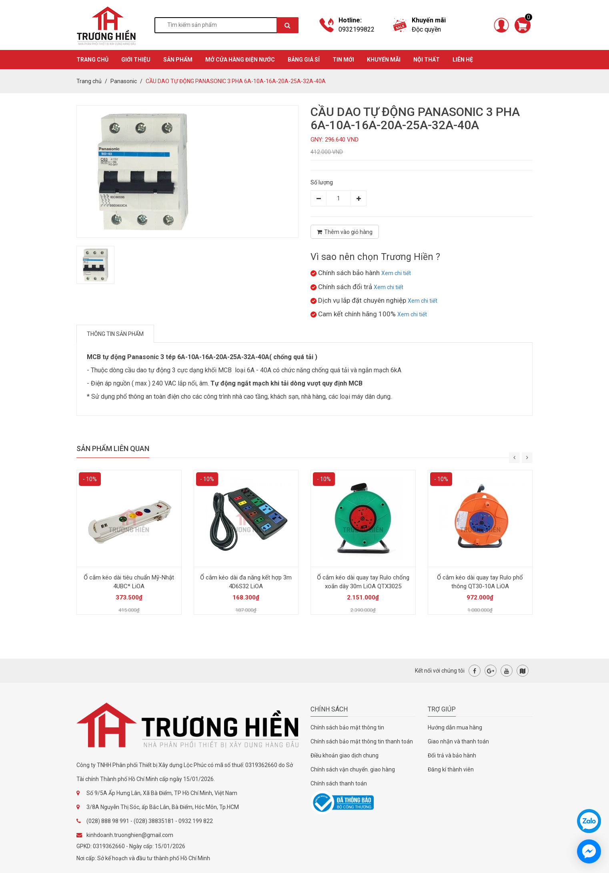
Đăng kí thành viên (451, 769)
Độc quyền (426, 29)
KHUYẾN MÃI (384, 59)
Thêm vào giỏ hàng (345, 232)
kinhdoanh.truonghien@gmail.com (129, 835)
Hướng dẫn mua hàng (455, 727)
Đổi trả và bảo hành (452, 755)
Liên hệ (463, 59)
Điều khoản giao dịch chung (345, 755)
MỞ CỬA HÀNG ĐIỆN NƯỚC (240, 59)
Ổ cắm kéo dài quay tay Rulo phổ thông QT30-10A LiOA (480, 582)
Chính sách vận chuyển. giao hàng (353, 769)
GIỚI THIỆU (135, 59)
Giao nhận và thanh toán (458, 741)
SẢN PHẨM (177, 59)
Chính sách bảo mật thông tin (347, 727)
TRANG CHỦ (92, 59)
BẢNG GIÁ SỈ (304, 59)
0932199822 (357, 29)
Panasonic (123, 81)
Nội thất (426, 59)
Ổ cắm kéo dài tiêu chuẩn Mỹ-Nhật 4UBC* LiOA (129, 582)
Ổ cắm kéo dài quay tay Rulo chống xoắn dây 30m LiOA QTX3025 (363, 582)
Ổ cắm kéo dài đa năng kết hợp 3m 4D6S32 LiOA (246, 582)
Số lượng (322, 182)
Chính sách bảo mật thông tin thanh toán (362, 741)
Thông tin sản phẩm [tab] (115, 334)
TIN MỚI (343, 59)
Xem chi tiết (396, 273)
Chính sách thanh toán (339, 783)
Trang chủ (89, 81)
